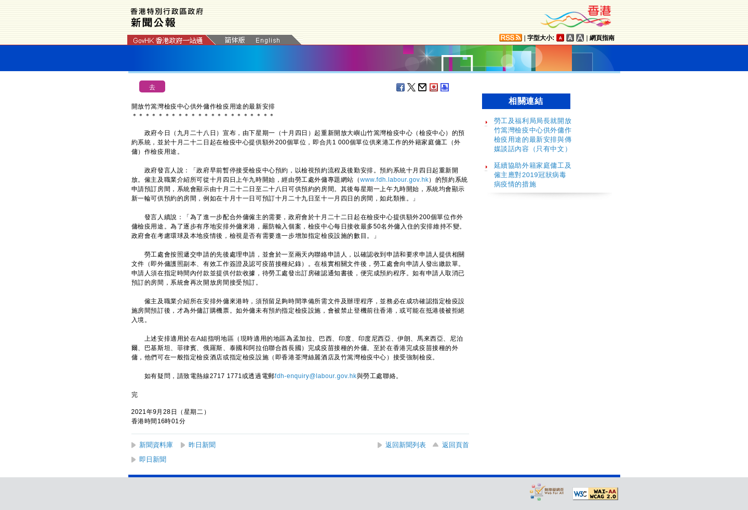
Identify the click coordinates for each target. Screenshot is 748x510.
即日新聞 (152, 459)
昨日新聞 (202, 445)
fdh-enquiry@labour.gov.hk (316, 376)
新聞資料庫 (156, 445)
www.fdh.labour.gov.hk (394, 179)
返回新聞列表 (405, 445)
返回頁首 (455, 445)
